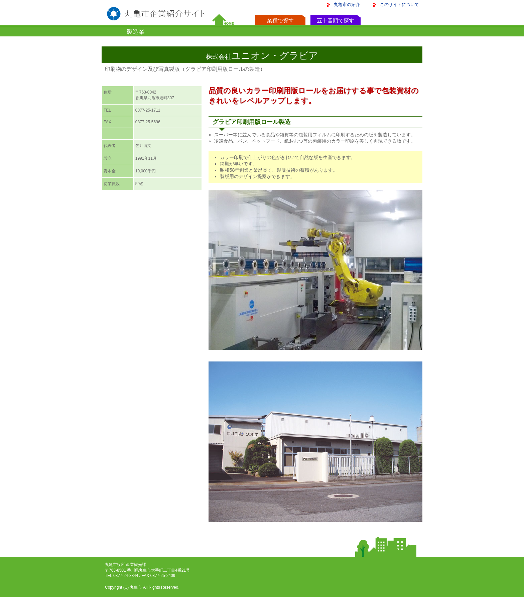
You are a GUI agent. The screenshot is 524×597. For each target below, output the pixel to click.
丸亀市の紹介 (347, 4)
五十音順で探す (335, 20)
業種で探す (280, 20)
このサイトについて (399, 4)
